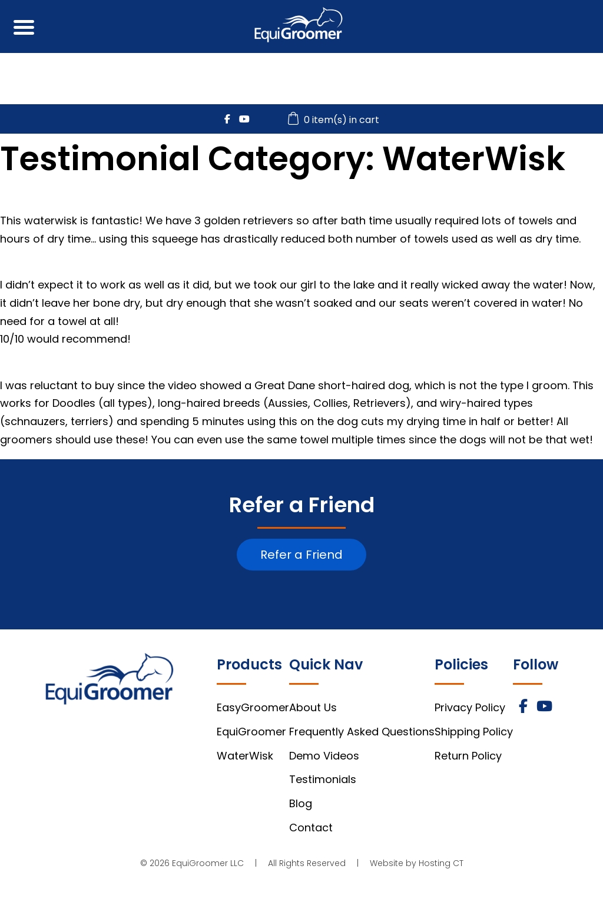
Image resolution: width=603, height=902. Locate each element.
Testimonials (322, 779)
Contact (311, 827)
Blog (300, 803)
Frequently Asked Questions (362, 731)
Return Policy (468, 755)
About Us (313, 707)
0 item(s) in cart (335, 120)
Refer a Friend (301, 554)
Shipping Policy (474, 731)
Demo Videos (324, 755)
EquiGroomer (251, 731)
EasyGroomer (253, 707)
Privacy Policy (470, 707)
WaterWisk (245, 755)
